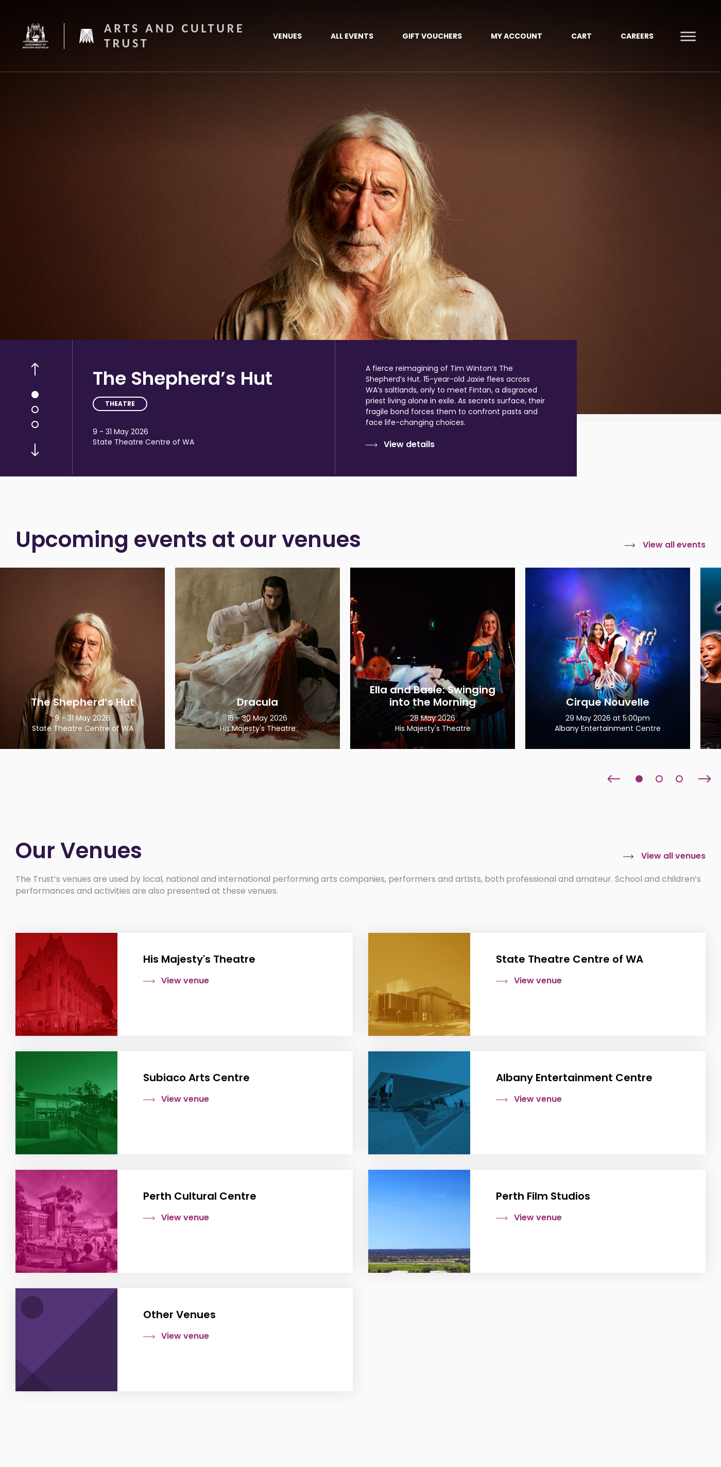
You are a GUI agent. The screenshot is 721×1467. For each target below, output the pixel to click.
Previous (35, 369)
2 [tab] (35, 409)
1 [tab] (35, 394)
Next (35, 449)
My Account (516, 36)
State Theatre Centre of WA (143, 442)
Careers (637, 36)
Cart (581, 36)
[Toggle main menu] (688, 36)
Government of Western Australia (35, 35)
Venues (287, 36)
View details (409, 444)
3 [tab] (35, 424)
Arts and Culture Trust (174, 36)
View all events (674, 545)
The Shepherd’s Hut (182, 378)
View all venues (673, 856)
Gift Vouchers (432, 36)
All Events (352, 36)
